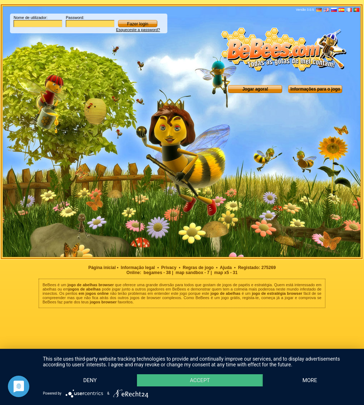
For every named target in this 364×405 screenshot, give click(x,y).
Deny (92, 367)
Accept (205, 367)
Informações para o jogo (315, 89)
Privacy (169, 267)
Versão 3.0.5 (305, 9)
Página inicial (102, 267)
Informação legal (138, 267)
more (91, 380)
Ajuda (226, 267)
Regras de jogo (198, 267)
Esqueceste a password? (138, 30)
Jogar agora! (255, 89)
